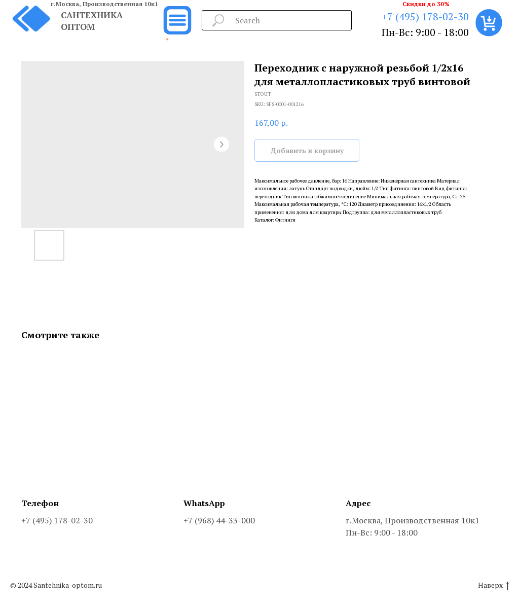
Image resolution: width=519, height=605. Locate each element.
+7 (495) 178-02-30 (425, 16)
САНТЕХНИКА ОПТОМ (92, 20)
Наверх (493, 585)
